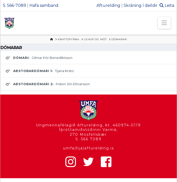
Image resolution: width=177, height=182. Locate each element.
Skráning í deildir (141, 5)
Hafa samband (43, 5)
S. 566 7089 (88, 139)
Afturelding (108, 5)
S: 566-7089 (14, 5)
